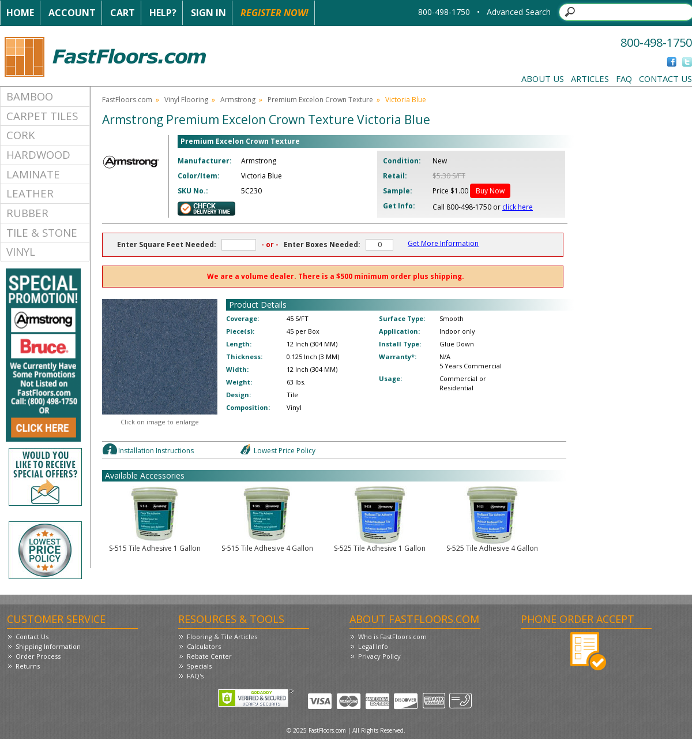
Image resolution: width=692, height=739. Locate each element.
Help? (162, 12)
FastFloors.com (127, 99)
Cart (122, 12)
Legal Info (373, 646)
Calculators (204, 646)
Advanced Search (519, 11)
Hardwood (38, 154)
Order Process (38, 656)
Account (72, 12)
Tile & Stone (41, 232)
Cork (20, 135)
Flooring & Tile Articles (222, 636)
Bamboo (29, 96)
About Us (542, 78)
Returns (28, 666)
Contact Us (665, 78)
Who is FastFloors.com (392, 636)
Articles (590, 78)
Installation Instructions (156, 451)
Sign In (208, 12)
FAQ (624, 78)
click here (517, 207)
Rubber (27, 213)
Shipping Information (48, 646)
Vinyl (20, 251)
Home (20, 12)
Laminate (33, 174)
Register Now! (274, 12)
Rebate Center (209, 656)
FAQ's (195, 675)
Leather (30, 193)
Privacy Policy (379, 656)
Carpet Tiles (42, 116)
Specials (199, 666)
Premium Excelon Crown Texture (320, 99)
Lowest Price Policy (284, 451)
